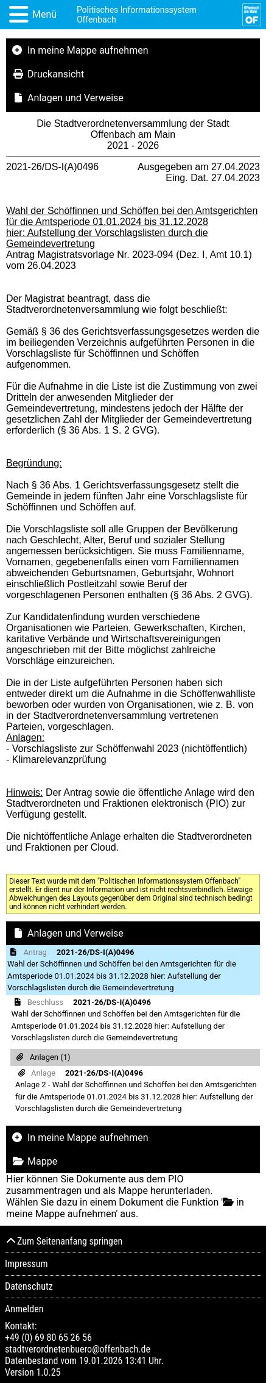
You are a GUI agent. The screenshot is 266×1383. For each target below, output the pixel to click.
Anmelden (24, 1309)
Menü (44, 14)
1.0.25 (48, 1372)
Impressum (26, 1264)
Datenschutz (29, 1286)
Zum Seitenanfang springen (63, 1241)
